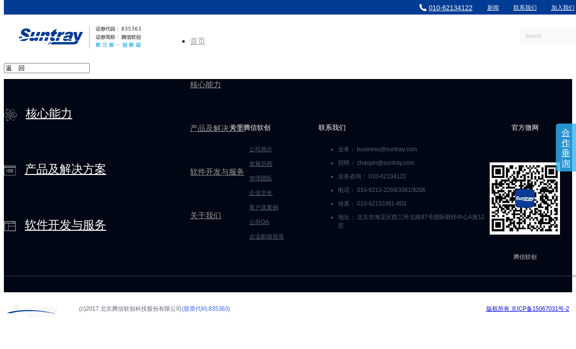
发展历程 (260, 163)
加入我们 (563, 7)
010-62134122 (445, 8)
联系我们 (525, 7)
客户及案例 (263, 207)
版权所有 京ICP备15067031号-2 (527, 308)
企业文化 (260, 193)
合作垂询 (565, 148)
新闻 (493, 7)
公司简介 (260, 149)
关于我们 (205, 215)
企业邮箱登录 (266, 236)
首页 (198, 41)
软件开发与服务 (217, 172)
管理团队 (260, 178)
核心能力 (205, 84)
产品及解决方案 (217, 128)
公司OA (259, 222)
